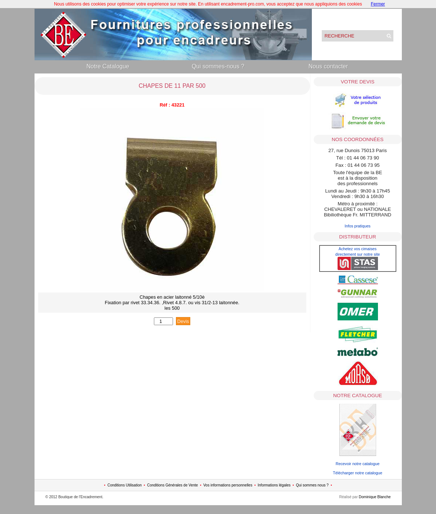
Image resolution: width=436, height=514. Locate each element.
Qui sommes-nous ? (218, 66)
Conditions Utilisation (124, 485)
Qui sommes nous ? (312, 485)
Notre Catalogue (107, 66)
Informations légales (274, 485)
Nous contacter (328, 66)
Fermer (378, 4)
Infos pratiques (358, 226)
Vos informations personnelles (227, 485)
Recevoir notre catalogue (358, 463)
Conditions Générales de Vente (172, 485)
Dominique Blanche (375, 497)
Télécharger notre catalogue (357, 473)
